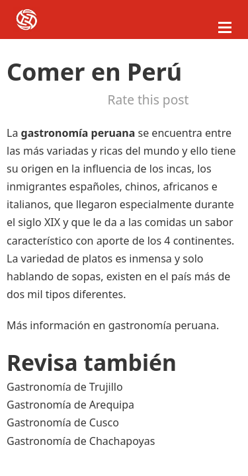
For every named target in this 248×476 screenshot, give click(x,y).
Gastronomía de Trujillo (65, 386)
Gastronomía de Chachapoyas (81, 441)
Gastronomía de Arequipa (70, 404)
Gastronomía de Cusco (63, 422)
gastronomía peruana (162, 325)
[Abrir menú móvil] (224, 27)
